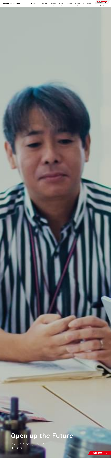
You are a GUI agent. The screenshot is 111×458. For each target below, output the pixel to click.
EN (104, 5)
